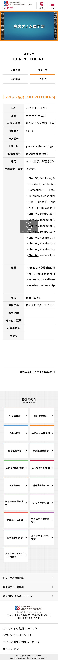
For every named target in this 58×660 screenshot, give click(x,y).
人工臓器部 (15, 485)
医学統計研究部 (15, 537)
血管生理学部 (15, 450)
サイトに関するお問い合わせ (20, 642)
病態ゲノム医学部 (41, 433)
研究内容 (15, 70)
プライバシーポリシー (16, 635)
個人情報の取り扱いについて (18, 596)
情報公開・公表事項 (13, 586)
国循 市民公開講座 (13, 577)
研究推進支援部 (15, 520)
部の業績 (15, 78)
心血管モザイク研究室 (40, 537)
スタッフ (42, 70)
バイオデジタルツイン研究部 (14, 555)
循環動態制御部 (41, 485)
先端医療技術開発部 (14, 503)
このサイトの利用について (18, 628)
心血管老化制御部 (41, 468)
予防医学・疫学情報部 (40, 520)
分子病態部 (15, 433)
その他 (42, 78)
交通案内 (41, 8)
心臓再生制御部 (41, 502)
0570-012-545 (32, 618)
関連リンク (9, 648)
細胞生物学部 (41, 415)
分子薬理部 (15, 415)
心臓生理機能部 (41, 450)
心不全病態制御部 (15, 468)
